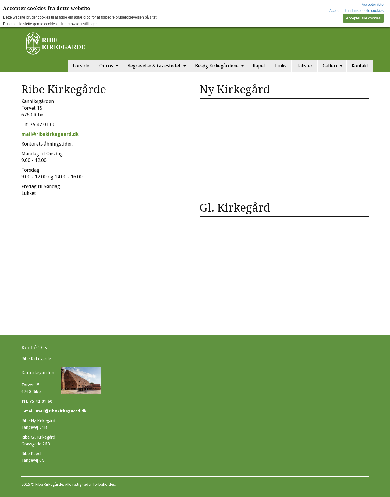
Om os (106, 66)
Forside (81, 66)
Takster (304, 66)
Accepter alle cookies (363, 18)
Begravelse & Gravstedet (154, 66)
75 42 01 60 (40, 401)
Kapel (259, 66)
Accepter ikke (373, 4)
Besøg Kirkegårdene (217, 66)
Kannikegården (38, 372)
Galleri (330, 66)
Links (280, 66)
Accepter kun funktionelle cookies (356, 11)
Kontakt (360, 66)
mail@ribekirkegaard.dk (50, 134)
